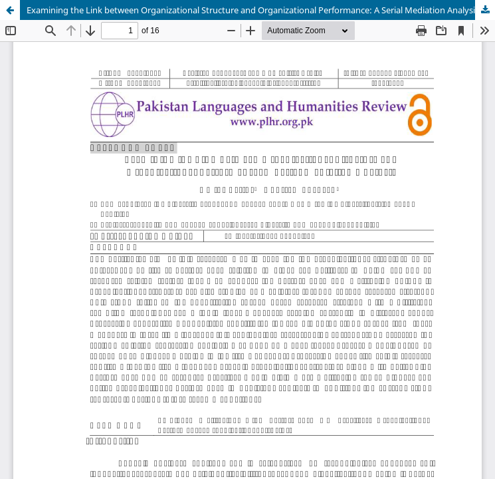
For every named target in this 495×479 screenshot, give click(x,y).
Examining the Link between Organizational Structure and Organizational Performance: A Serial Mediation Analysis (253, 10)
